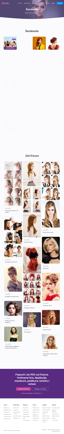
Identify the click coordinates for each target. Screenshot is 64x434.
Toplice (53, 418)
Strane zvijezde (46, 410)
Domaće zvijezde (46, 407)
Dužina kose (27, 3)
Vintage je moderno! (29, 308)
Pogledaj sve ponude (23, 389)
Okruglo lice (6, 407)
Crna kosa (25, 410)
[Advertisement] (24, 55)
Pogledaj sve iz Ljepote (40, 389)
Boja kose (35, 3)
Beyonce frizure (46, 418)
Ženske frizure (36, 410)
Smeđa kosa (26, 414)
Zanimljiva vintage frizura (12, 296)
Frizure (20, 3)
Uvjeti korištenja (55, 431)
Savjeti (53, 3)
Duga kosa (15, 410)
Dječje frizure (36, 412)
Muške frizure (36, 407)
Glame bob (46, 268)
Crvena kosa (26, 412)
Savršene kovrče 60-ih (11, 262)
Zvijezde (47, 3)
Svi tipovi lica (7, 418)
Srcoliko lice (6, 412)
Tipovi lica (35, 420)
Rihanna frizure (46, 416)
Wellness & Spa (55, 416)
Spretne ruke (36, 418)
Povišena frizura (28, 242)
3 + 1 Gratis (54, 420)
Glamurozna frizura (48, 232)
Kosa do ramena (17, 416)
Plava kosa (25, 407)
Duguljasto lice (7, 410)
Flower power (27, 332)
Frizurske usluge (56, 407)
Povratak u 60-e (47, 305)
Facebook (44, 429)
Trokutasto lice (7, 416)
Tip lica (41, 3)
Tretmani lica (55, 413)
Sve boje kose (26, 420)
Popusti (60, 3)
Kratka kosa (16, 407)
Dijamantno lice (7, 414)
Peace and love (47, 329)
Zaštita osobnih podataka (53, 429)
